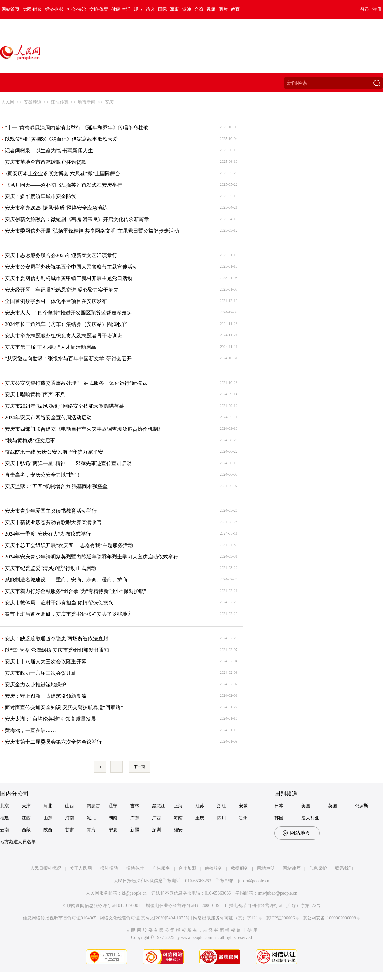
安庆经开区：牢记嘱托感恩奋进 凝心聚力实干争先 (61, 289)
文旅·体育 (99, 9)
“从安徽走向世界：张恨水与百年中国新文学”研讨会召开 (68, 358)
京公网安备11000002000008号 (331, 918)
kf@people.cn (134, 893)
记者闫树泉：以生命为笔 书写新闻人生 (49, 150)
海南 (178, 818)
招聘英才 (135, 868)
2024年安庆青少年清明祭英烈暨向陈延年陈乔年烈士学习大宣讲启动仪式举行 (91, 556)
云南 (4, 829)
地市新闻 (86, 102)
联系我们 (344, 868)
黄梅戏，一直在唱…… (30, 730)
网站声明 (266, 868)
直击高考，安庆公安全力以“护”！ (43, 475)
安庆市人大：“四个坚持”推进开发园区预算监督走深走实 (68, 312)
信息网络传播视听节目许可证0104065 (59, 918)
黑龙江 (158, 805)
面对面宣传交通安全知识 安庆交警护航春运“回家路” (64, 707)
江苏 (199, 805)
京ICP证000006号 (282, 918)
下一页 (139, 767)
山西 (69, 805)
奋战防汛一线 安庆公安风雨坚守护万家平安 (54, 452)
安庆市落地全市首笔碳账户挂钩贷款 (45, 162)
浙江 (221, 805)
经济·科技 (54, 9)
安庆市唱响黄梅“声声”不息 (35, 394)
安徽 (243, 805)
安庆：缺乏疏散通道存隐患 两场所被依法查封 (56, 638)
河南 (69, 818)
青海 (91, 829)
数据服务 (240, 868)
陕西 (47, 829)
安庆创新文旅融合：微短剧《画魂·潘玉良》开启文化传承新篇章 (77, 219)
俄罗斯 (361, 805)
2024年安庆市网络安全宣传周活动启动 (48, 417)
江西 (26, 818)
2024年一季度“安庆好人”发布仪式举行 (48, 533)
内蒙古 (93, 805)
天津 (26, 805)
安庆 (109, 102)
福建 (4, 818)
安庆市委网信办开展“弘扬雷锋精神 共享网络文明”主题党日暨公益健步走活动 (92, 231)
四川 (221, 818)
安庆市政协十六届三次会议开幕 (40, 673)
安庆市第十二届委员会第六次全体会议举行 (53, 742)
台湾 (198, 9)
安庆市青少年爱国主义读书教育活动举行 (51, 511)
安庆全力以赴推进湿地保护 (35, 684)
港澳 (186, 9)
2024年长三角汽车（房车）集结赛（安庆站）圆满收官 (66, 324)
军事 (174, 9)
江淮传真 (60, 102)
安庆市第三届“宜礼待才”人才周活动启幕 (50, 347)
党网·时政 (32, 9)
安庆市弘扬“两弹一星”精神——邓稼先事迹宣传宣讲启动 (68, 463)
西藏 (26, 829)
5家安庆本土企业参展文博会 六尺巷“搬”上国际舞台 (62, 173)
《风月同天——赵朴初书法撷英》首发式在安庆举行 (63, 185)
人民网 (7, 102)
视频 (211, 9)
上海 (178, 805)
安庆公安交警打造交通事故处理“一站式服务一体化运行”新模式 (76, 383)
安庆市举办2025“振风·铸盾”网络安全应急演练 (56, 208)
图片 (223, 9)
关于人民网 (81, 868)
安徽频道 (32, 102)
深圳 (156, 829)
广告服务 (161, 868)
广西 (156, 818)
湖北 (91, 818)
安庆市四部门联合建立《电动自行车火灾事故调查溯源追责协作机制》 (84, 429)
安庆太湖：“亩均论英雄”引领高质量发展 (50, 719)
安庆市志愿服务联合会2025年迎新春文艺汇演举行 (61, 255)
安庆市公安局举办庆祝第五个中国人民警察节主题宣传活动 (71, 267)
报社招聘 (109, 868)
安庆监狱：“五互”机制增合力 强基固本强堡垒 (56, 486)
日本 (278, 805)
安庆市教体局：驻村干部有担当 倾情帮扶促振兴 (59, 602)
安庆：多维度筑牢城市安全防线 (40, 196)
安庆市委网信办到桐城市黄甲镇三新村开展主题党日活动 (68, 278)
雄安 (178, 829)
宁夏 (113, 829)
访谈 (150, 9)
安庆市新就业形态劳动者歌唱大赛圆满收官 (53, 522)
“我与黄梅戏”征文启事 (30, 440)
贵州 (243, 818)
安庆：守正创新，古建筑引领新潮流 (45, 696)
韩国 (278, 818)
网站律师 (292, 868)
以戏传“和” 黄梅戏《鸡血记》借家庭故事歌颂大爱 (61, 139)
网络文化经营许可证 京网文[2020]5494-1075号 (145, 918)
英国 (332, 805)
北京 (4, 805)
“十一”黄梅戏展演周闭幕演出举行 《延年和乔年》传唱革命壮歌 (76, 127)
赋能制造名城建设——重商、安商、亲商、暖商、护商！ (68, 579)
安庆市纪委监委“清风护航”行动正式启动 (50, 568)
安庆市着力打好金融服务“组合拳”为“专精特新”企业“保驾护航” (75, 591)
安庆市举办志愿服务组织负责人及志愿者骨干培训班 (63, 335)
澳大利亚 (310, 818)
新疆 (134, 829)
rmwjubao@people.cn (277, 893)
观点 (138, 9)
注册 (376, 9)
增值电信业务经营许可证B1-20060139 (183, 905)
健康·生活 (121, 9)
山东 (47, 818)
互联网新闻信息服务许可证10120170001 (101, 905)
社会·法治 (76, 9)
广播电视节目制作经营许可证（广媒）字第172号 (273, 905)
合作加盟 (187, 868)
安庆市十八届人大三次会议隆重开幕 (45, 661)
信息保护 (318, 868)
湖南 (113, 818)
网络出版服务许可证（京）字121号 (227, 918)
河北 (47, 805)
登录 (364, 9)
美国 (305, 805)
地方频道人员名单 (18, 841)
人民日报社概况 (45, 868)
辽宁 (113, 805)
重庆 (199, 818)
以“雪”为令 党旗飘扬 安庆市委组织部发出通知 (57, 650)
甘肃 (69, 829)
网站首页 (10, 9)
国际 (162, 9)
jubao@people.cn (253, 880)
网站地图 (300, 833)
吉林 (134, 805)
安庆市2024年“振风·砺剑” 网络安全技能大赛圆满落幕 (64, 406)
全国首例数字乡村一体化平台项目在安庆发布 (56, 301)
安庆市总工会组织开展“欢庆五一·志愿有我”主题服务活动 (69, 545)
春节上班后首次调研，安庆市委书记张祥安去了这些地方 (68, 614)
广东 (134, 818)
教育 (235, 9)
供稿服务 (213, 868)
